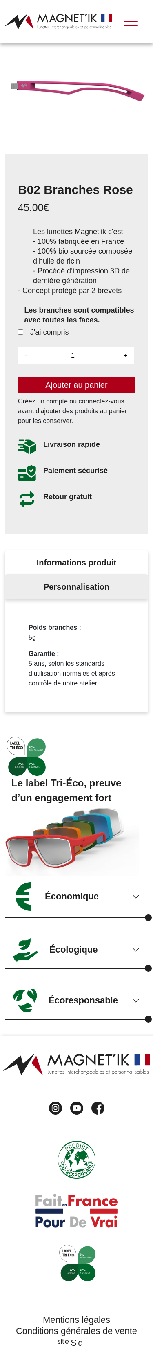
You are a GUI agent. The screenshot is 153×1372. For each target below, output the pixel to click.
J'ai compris (43, 332)
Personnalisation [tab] (76, 586)
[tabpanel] (76, 655)
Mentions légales (76, 1320)
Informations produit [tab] (77, 562)
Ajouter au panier (76, 385)
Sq (76, 1343)
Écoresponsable (65, 1000)
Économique (56, 896)
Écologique (55, 950)
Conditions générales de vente (76, 1331)
